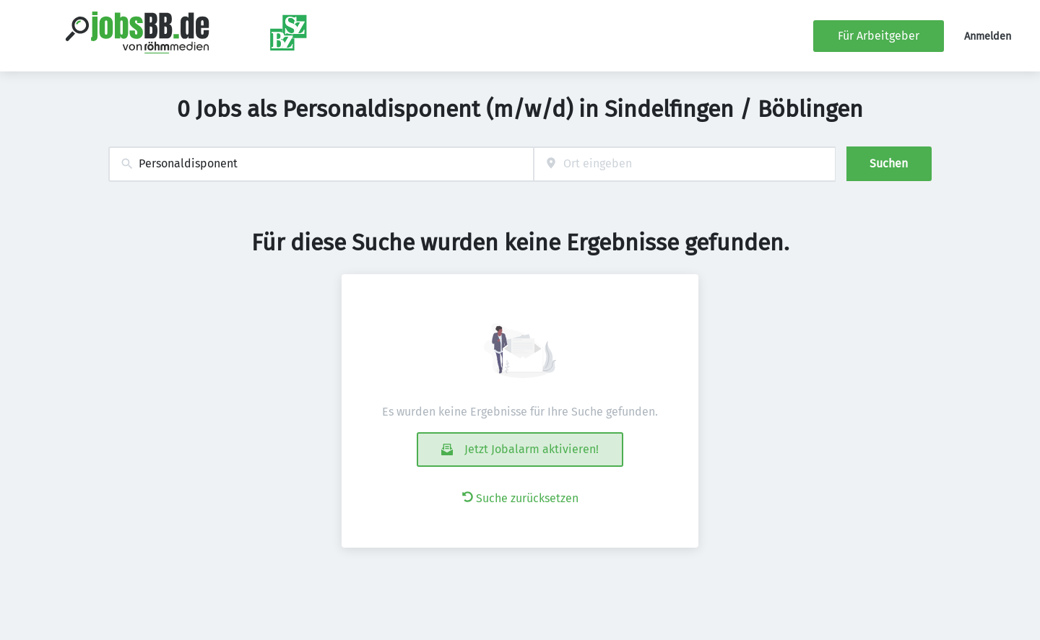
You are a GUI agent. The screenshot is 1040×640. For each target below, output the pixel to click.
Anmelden (987, 36)
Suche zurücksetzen (520, 498)
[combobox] (321, 164)
